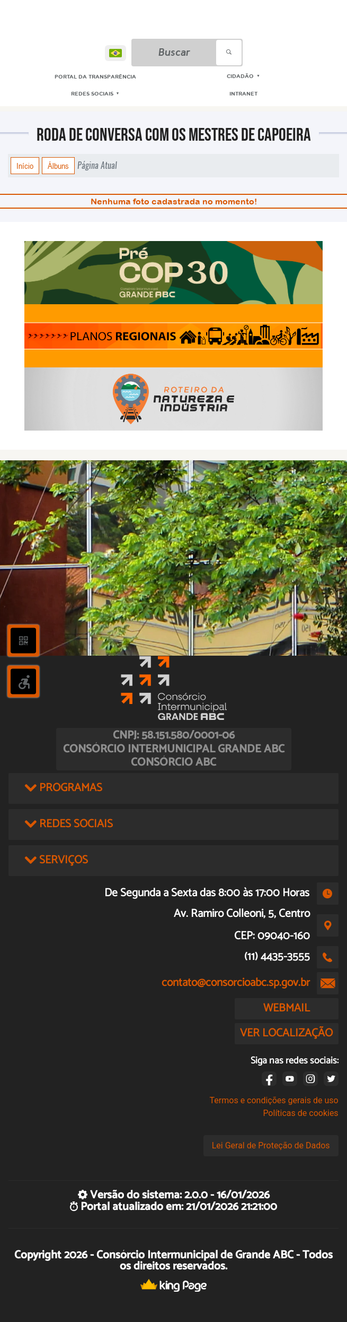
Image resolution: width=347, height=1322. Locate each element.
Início (24, 165)
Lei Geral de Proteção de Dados (271, 1145)
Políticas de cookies (300, 1113)
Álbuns (58, 165)
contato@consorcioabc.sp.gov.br (236, 983)
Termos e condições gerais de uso (274, 1100)
